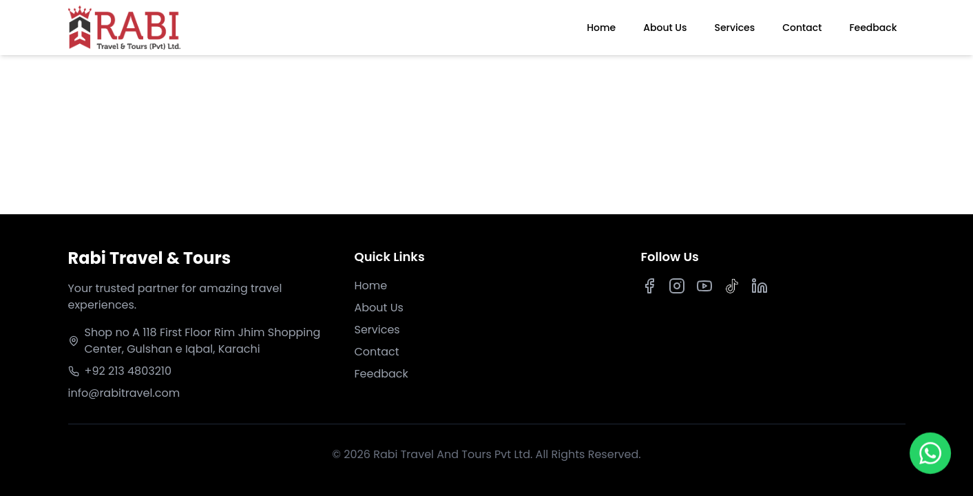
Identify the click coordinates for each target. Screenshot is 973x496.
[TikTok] (732, 286)
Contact (802, 27)
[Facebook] (649, 286)
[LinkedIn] (759, 286)
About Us (665, 27)
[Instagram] (677, 286)
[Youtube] (704, 286)
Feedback (873, 27)
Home (601, 27)
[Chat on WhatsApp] (930, 455)
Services (734, 27)
